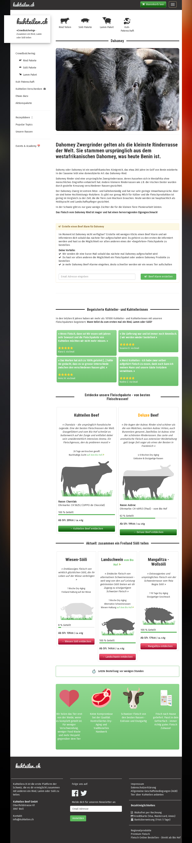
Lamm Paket (26, 74)
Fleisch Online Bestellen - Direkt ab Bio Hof (155, 837)
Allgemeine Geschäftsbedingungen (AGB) (154, 791)
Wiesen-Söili (76, 559)
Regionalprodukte (141, 830)
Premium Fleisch (140, 834)
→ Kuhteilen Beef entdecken (86, 528)
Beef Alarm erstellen (159, 276)
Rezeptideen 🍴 (25, 117)
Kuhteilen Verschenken (31, 88)
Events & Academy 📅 (28, 146)
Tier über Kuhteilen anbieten (147, 794)
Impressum (137, 784)
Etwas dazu (22, 96)
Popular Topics (24, 124)
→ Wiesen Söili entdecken (76, 641)
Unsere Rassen (24, 131)
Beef (148, 415)
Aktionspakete (24, 103)
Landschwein (117, 561)
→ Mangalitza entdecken (159, 646)
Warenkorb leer (153, 4)
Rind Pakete (26, 60)
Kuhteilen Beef (86, 415)
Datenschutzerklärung (143, 787)
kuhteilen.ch (23, 5)
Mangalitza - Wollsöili (158, 562)
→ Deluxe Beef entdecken (148, 532)
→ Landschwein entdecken (117, 656)
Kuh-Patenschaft (25, 81)
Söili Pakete (26, 67)
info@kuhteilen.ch (23, 819)
